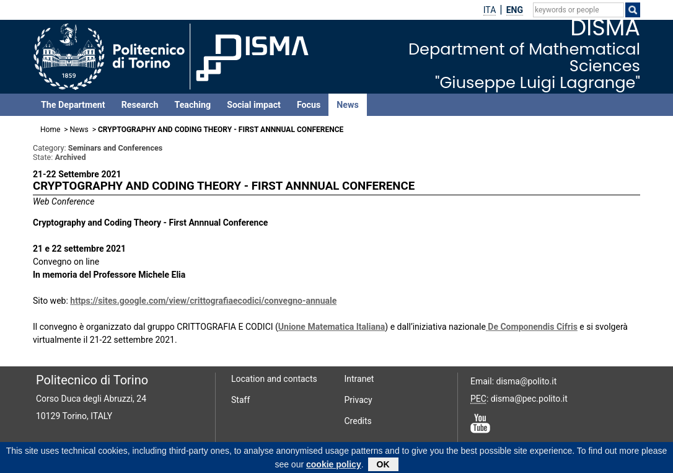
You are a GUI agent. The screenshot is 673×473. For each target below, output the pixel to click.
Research (140, 105)
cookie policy (333, 467)
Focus (308, 105)
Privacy (358, 400)
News (347, 105)
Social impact (254, 105)
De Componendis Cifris (533, 327)
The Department (73, 105)
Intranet (359, 379)
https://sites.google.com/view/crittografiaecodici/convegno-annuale (203, 301)
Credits (358, 421)
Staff (240, 400)
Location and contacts (274, 379)
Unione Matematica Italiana (331, 327)
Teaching (192, 105)
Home (50, 129)
